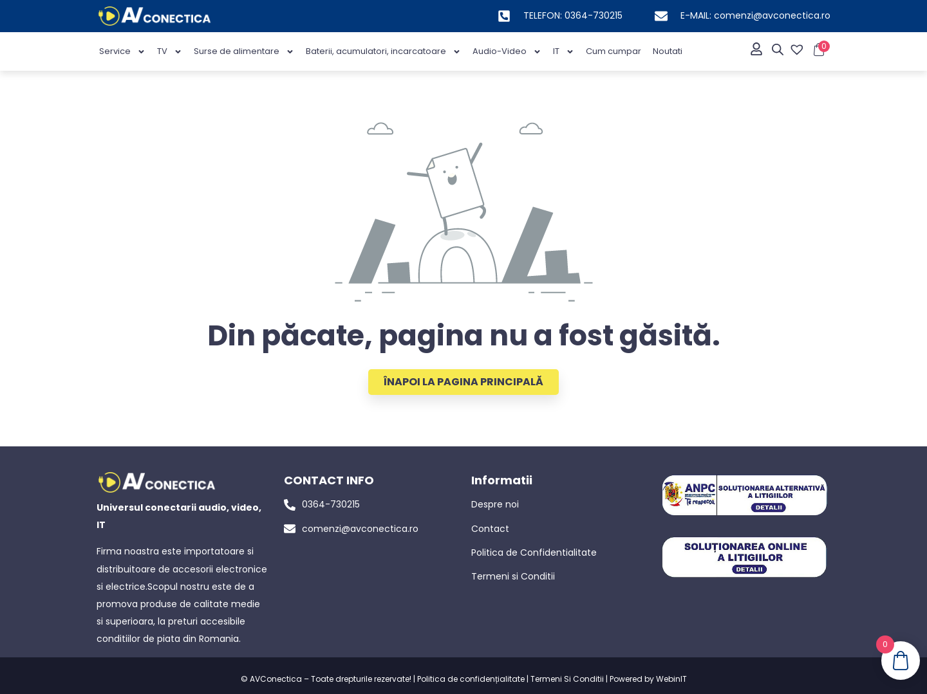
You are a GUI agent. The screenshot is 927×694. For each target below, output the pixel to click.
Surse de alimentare (244, 51)
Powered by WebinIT (648, 678)
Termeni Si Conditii (567, 678)
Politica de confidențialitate (471, 678)
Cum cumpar (613, 51)
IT (563, 51)
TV (169, 51)
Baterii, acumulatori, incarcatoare (383, 51)
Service (122, 51)
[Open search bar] (777, 49)
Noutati (667, 51)
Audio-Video (507, 51)
